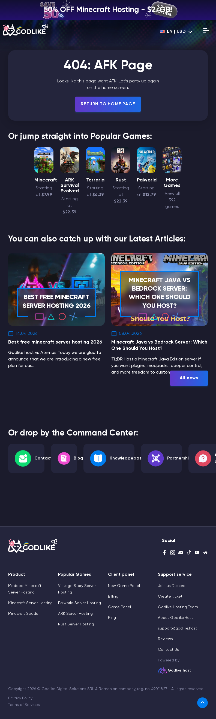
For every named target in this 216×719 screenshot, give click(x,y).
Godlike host (179, 670)
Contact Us (168, 650)
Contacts (44, 458)
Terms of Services (24, 705)
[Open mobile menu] (206, 31)
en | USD (173, 31)
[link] (202, 702)
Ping (112, 618)
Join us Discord (171, 586)
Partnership (179, 458)
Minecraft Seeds (23, 614)
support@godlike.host (177, 628)
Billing (113, 596)
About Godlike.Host (175, 618)
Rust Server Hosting (76, 624)
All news (189, 378)
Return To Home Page (108, 104)
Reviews (165, 639)
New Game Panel (124, 586)
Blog (78, 458)
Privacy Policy (20, 698)
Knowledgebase (127, 458)
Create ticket (170, 596)
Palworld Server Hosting (79, 603)
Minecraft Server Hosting (30, 603)
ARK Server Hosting (75, 614)
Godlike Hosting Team (178, 607)
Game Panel (119, 607)
